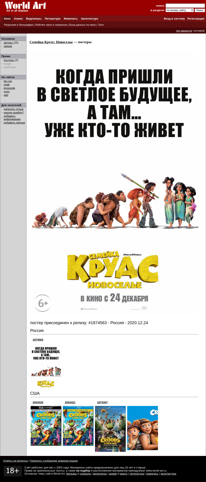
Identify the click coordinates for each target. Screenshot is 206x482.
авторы (8, 42)
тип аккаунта (184, 30)
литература (136, 473)
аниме (113, 473)
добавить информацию (12, 117)
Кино (7, 18)
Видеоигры (33, 18)
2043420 (38, 402)
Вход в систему (174, 18)
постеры (9, 60)
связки (8, 46)
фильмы (71, 473)
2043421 (70, 402)
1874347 (102, 402)
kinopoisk (9, 88)
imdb (7, 84)
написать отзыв (13, 109)
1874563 (38, 339)
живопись (152, 473)
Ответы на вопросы (15, 460)
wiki (6, 95)
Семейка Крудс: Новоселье (51, 42)
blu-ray (8, 81)
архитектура (168, 473)
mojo (7, 91)
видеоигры (100, 473)
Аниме (18, 18)
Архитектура (89, 18)
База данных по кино (82, 24)
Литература (53, 18)
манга (123, 473)
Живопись (71, 18)
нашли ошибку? (14, 112)
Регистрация (195, 18)
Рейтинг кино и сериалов (51, 24)
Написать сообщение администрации (54, 460)
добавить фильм (14, 122)
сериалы (85, 473)
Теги (101, 24)
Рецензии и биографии (18, 24)
